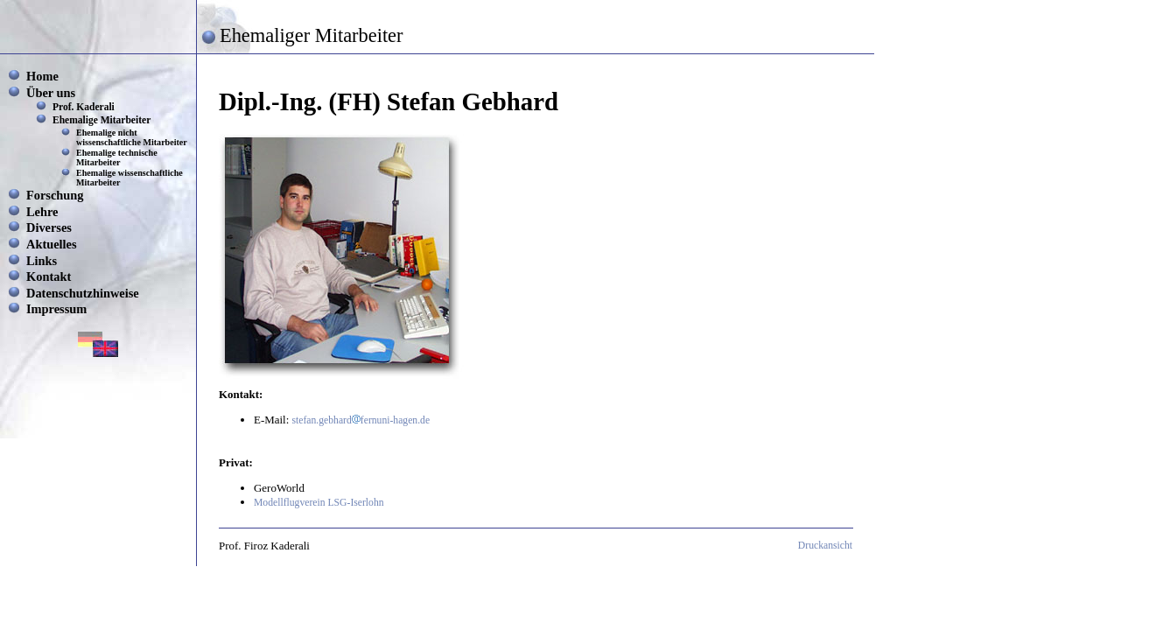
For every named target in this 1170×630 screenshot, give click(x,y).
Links (41, 261)
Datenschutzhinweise (82, 293)
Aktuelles (51, 244)
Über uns (50, 93)
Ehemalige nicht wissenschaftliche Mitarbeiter (131, 137)
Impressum (56, 309)
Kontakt (48, 277)
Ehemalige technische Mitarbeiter (117, 157)
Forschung (55, 195)
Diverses (49, 227)
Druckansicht (825, 545)
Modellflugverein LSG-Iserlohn (319, 502)
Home (42, 76)
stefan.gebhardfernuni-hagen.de (361, 420)
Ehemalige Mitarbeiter (102, 120)
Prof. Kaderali (84, 107)
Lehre (42, 212)
